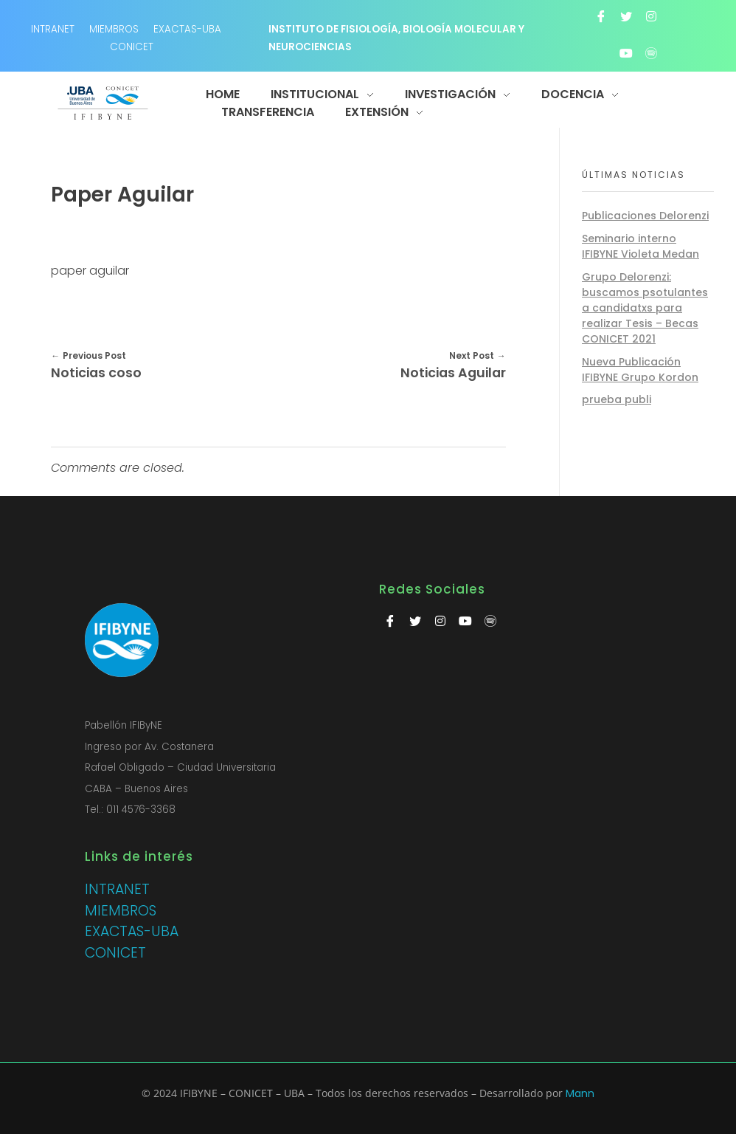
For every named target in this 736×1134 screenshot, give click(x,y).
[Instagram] (651, 16)
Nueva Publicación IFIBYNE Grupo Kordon (640, 369)
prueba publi (616, 399)
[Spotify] (651, 53)
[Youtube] (626, 53)
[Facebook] (601, 16)
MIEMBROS (114, 29)
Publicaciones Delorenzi (645, 215)
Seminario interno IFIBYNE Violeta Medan (640, 246)
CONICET (131, 47)
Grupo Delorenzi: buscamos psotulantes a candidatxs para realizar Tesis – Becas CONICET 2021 (645, 307)
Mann (580, 1093)
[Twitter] (626, 16)
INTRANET (117, 889)
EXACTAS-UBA (187, 29)
